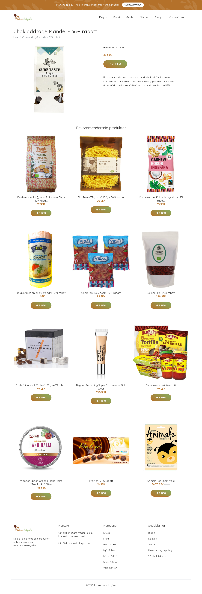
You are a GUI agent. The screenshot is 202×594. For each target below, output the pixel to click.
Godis (130, 19)
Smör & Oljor (110, 565)
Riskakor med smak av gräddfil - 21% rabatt (41, 296)
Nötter (144, 19)
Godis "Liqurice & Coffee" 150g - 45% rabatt (41, 388)
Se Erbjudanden (133, 5)
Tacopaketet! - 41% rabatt (161, 388)
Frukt (116, 19)
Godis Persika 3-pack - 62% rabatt (101, 296)
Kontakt (152, 542)
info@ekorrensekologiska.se (74, 546)
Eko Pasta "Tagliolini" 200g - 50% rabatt (101, 200)
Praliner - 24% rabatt (101, 484)
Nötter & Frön (110, 559)
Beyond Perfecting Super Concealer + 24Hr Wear (101, 390)
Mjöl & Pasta (110, 553)
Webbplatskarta (157, 559)
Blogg (158, 19)
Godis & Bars (110, 547)
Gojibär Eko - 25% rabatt (161, 296)
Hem (15, 40)
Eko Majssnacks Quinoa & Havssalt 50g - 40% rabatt (41, 202)
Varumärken (177, 19)
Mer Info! (115, 67)
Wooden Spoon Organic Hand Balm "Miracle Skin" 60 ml (41, 486)
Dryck (103, 19)
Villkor (151, 547)
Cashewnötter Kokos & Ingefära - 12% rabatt (161, 202)
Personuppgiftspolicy (160, 553)
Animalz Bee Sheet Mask (161, 484)
